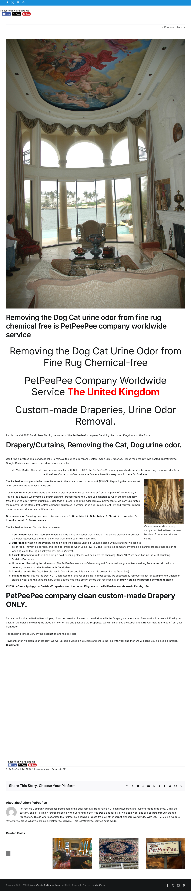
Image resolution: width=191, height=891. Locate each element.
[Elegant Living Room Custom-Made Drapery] (95, 174)
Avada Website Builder (40, 885)
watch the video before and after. (50, 463)
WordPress (100, 885)
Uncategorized (43, 769)
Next (180, 27)
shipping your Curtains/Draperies (43, 586)
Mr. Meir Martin (42, 527)
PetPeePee (14, 769)
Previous (169, 27)
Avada (57, 885)
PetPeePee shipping (42, 618)
